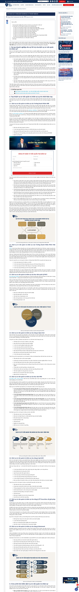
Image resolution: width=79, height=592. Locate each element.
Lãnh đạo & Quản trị (22, 8)
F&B (35, 164)
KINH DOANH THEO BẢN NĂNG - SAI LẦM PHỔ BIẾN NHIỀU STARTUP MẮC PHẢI (31, 91)
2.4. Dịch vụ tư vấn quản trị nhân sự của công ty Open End (25, 31)
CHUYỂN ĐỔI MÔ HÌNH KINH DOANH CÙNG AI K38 (67, 17)
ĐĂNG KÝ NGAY (32, 173)
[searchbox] (32, 167)
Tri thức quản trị (14, 8)
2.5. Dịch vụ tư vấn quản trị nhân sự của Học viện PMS (24, 32)
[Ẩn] (16, 22)
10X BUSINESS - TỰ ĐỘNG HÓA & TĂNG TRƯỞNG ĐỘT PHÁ (66, 31)
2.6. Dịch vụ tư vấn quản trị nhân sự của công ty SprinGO (24, 33)
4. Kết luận (14, 38)
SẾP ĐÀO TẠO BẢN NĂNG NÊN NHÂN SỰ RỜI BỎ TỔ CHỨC (27, 93)
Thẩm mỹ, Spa (37, 162)
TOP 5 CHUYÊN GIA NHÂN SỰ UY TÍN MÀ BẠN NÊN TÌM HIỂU (65, 51)
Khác (35, 165)
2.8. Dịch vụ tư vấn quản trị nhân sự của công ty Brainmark (25, 36)
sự (22, 113)
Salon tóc (15, 165)
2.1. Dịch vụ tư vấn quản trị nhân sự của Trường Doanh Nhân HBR (26, 27)
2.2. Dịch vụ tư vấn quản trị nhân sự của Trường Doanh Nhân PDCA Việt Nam (28, 28)
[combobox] (32, 168)
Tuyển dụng (62, 1)
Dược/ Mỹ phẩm (17, 164)
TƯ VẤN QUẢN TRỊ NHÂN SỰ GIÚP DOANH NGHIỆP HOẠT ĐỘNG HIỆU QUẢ (65, 65)
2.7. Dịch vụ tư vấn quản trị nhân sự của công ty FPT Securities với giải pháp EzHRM (30, 35)
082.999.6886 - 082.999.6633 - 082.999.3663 (14, 1)
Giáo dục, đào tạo (17, 162)
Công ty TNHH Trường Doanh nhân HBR (15, 17)
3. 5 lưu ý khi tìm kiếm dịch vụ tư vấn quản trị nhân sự (23, 37)
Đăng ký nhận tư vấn (68, 5)
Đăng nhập (70, 1)
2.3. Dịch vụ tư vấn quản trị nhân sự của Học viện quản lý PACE (26, 30)
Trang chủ (8, 8)
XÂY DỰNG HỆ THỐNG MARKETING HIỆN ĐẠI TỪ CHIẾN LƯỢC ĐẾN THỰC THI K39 (67, 23)
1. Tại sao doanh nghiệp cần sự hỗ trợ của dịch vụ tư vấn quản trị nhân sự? (27, 24)
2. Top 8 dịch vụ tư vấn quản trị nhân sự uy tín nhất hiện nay (24, 26)
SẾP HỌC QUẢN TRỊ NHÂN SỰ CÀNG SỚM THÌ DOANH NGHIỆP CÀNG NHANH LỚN (66, 79)
